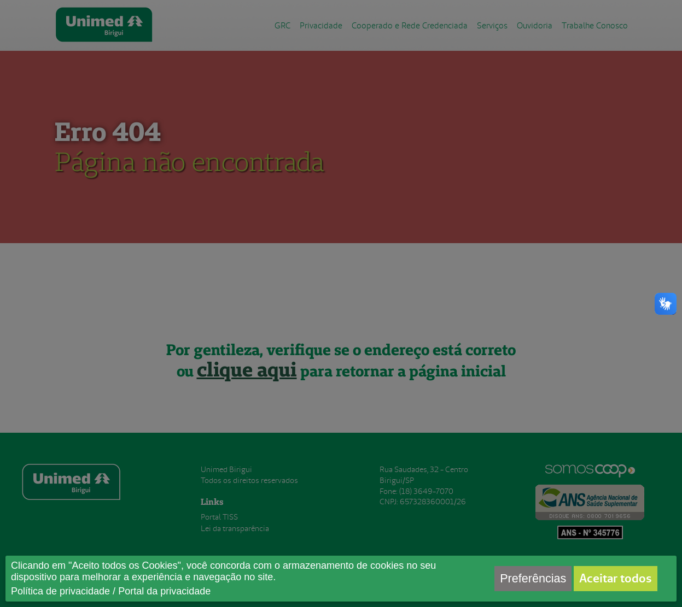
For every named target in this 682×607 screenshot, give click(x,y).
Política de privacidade (60, 591)
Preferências (533, 578)
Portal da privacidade (164, 591)
